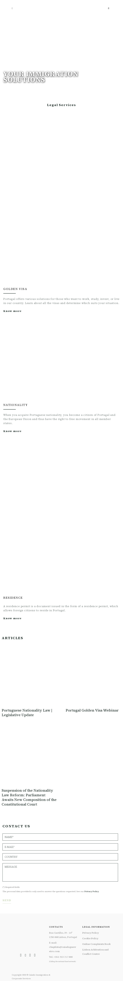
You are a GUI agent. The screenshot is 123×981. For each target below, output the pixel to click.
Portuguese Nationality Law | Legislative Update (27, 712)
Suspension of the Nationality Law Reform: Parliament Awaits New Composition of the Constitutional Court (29, 797)
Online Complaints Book (96, 944)
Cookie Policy (90, 938)
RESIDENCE (13, 598)
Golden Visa (15, 289)
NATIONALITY (15, 405)
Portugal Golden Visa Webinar (92, 710)
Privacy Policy (91, 891)
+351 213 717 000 (63, 957)
